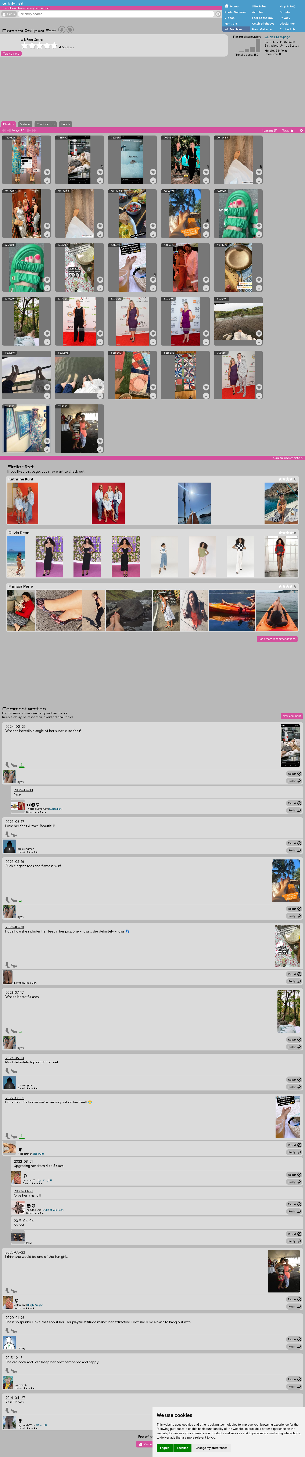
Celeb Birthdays (263, 23)
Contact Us (287, 29)
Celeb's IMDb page (277, 37)
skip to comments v (287, 457)
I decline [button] (182, 1448)
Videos (229, 17)
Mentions (231, 23)
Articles (257, 12)
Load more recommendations (277, 639)
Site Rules (259, 6)
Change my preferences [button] (211, 1448)
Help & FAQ (287, 6)
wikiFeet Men (233, 29)
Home (234, 6)
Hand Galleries (262, 29)
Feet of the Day (262, 17)
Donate (285, 12)
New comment (292, 716)
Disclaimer (287, 23)
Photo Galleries (235, 12)
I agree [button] (164, 1448)
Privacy (285, 17)
